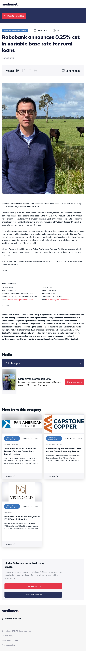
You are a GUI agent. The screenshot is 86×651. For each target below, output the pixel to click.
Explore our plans (33, 594)
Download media (74, 381)
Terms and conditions (10, 640)
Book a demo (33, 586)
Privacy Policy (7, 635)
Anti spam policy (8, 645)
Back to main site (11, 619)
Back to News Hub (14, 15)
